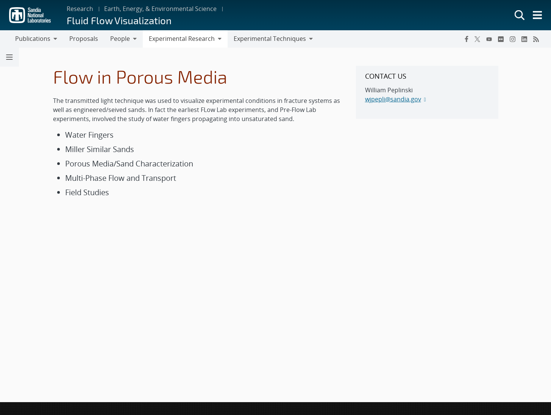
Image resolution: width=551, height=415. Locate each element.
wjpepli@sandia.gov (393, 99)
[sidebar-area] (427, 92)
